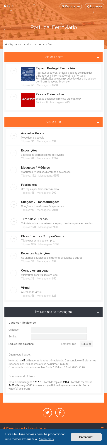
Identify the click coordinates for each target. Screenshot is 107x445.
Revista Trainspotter (50, 94)
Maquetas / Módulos (35, 167)
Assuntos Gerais (32, 133)
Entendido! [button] (86, 437)
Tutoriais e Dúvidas (34, 219)
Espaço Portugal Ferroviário (55, 68)
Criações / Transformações (40, 202)
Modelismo (53, 122)
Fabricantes (29, 185)
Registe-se (29, 322)
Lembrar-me (70, 343)
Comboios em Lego (35, 270)
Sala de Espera (53, 57)
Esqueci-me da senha (21, 343)
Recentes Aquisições (35, 253)
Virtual (25, 287)
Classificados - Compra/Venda (42, 236)
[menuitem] (8, 6)
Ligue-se (14, 322)
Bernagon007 (24, 385)
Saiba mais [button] (46, 439)
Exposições (29, 150)
